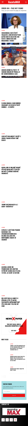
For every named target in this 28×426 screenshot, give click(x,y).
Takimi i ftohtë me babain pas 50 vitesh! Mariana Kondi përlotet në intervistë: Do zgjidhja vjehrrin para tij (17, 347)
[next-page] (5, 377)
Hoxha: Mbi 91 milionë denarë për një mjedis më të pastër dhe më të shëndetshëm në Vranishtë (10, 170)
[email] (14, 391)
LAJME (3, 30)
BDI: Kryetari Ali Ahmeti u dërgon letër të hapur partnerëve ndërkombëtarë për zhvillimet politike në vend (10, 302)
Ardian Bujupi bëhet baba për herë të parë (17, 369)
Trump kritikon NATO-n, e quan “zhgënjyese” (9, 205)
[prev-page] (2, 377)
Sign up (14, 395)
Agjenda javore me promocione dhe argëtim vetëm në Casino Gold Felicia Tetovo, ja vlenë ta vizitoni (10, 270)
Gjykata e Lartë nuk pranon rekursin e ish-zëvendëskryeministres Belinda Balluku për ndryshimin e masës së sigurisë (10, 235)
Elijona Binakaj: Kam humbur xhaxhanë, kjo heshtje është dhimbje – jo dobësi (11, 105)
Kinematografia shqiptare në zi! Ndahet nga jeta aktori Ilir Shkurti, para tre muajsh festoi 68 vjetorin (17, 358)
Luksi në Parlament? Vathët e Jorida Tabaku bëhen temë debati (11, 138)
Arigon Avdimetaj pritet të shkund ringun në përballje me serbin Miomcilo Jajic (10, 72)
